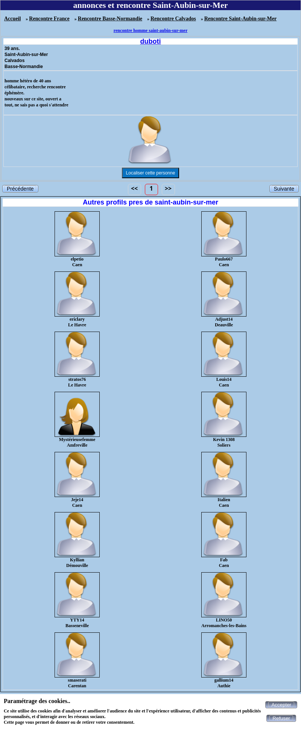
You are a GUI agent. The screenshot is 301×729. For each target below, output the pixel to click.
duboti (150, 41)
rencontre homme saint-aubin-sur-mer (150, 30)
